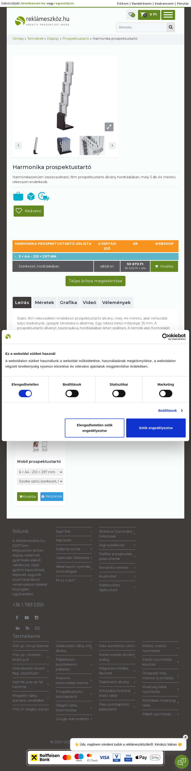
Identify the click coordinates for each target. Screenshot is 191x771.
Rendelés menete (117, 567)
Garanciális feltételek (74, 558)
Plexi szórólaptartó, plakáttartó (117, 706)
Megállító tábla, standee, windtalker (30, 698)
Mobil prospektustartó (39, 461)
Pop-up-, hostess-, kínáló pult (30, 657)
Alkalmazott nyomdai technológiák (74, 569)
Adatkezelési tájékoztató (117, 587)
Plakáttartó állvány (117, 682)
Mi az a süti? (74, 580)
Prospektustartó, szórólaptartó (74, 694)
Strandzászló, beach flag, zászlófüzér (30, 670)
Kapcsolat (74, 540)
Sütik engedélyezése (156, 428)
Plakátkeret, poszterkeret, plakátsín (74, 664)
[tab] (22, 302)
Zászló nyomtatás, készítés (160, 662)
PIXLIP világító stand (30, 709)
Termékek (35, 39)
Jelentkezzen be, (33, 3)
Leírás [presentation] (22, 302)
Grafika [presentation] (68, 302)
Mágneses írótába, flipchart (117, 670)
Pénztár (183, 3)
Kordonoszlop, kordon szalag (117, 657)
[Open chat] (182, 762)
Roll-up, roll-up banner (30, 646)
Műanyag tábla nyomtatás (160, 689)
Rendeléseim (142, 3)
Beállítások (167, 410)
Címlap (18, 39)
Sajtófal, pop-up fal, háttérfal (30, 684)
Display (53, 39)
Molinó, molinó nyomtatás (160, 648)
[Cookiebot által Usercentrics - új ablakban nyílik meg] (165, 336)
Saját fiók (74, 531)
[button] (131, 15)
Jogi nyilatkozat (117, 545)
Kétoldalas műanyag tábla (160, 702)
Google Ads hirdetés (74, 719)
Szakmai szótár (74, 549)
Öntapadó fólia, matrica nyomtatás (160, 675)
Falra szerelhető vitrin (117, 646)
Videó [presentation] (89, 302)
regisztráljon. (64, 3)
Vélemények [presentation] (116, 302)
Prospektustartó (75, 39)
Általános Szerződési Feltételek (117, 533)
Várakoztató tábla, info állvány (74, 648)
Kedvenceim (164, 3)
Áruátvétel (117, 576)
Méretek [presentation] (44, 302)
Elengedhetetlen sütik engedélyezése (95, 428)
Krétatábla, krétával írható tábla (117, 693)
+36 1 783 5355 (28, 605)
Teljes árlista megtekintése (95, 281)
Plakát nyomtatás (160, 714)
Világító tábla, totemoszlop (74, 707)
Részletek (52, 496)
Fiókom (122, 3)
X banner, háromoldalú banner (74, 680)
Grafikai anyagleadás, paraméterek (117, 556)
